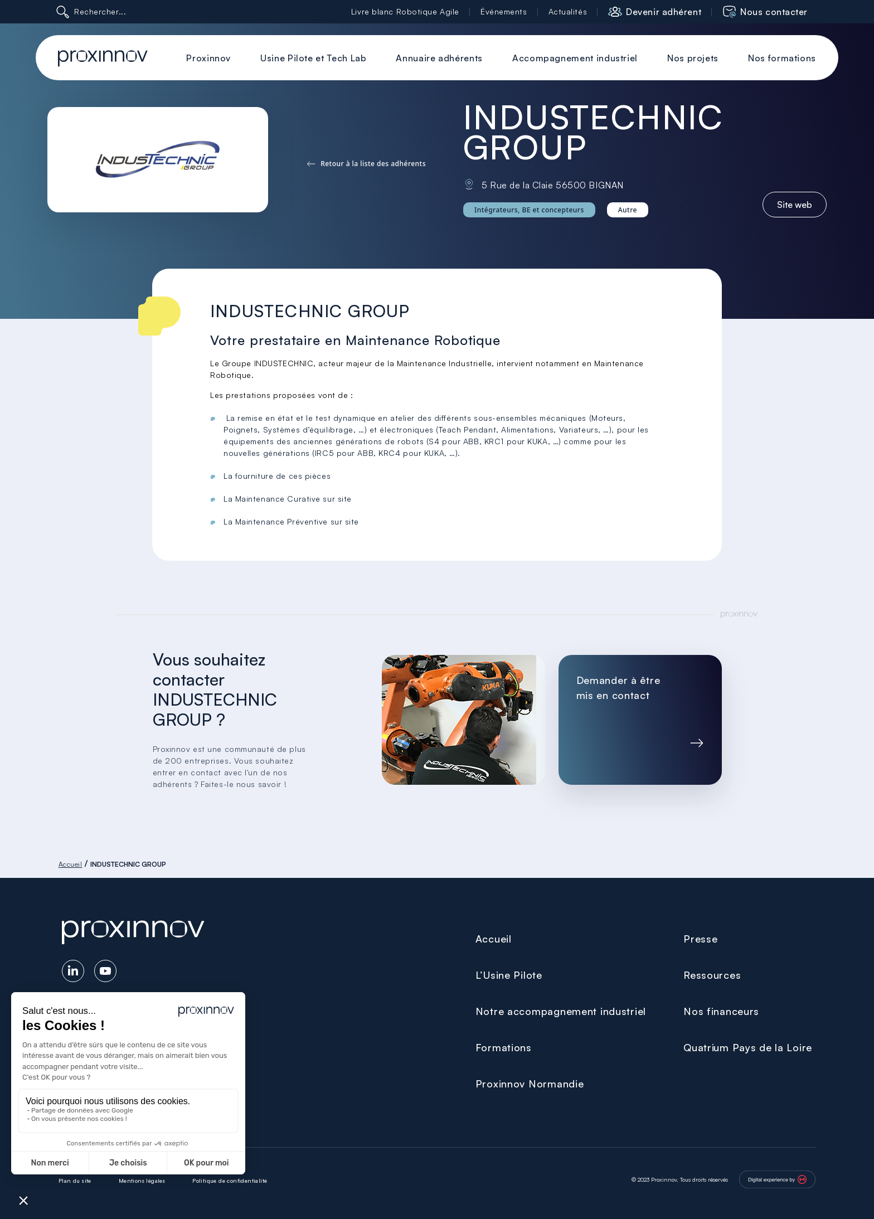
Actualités (567, 11)
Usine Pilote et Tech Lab (313, 58)
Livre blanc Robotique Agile (405, 11)
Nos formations (782, 58)
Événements (503, 11)
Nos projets (692, 58)
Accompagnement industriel (575, 58)
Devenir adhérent (663, 11)
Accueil (70, 864)
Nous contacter (774, 11)
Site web (794, 204)
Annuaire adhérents (439, 58)
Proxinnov (208, 58)
